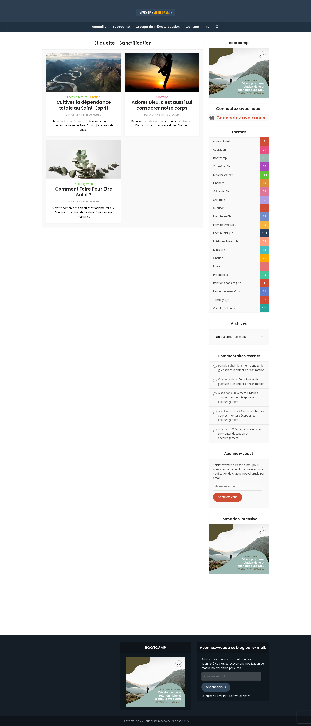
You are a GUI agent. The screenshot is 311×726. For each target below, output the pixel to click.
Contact (192, 26)
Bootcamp (121, 26)
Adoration (162, 97)
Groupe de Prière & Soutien (158, 26)
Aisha (74, 114)
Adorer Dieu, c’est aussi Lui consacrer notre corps (162, 105)
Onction (95, 97)
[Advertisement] (155, 601)
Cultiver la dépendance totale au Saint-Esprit (84, 105)
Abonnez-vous (228, 497)
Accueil (98, 26)
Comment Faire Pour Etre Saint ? (83, 192)
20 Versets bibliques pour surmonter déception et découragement (238, 397)
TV (207, 26)
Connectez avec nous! (239, 108)
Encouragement (77, 97)
